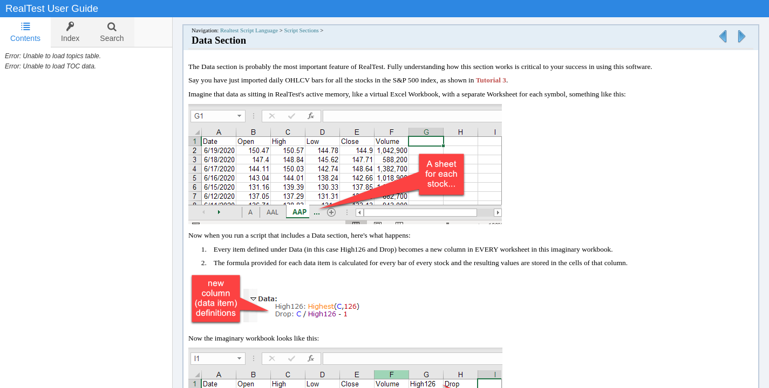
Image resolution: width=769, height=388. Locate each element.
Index (70, 32)
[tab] (25, 32)
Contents (25, 32)
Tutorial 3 (491, 80)
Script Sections (301, 30)
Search (112, 32)
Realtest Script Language (249, 30)
